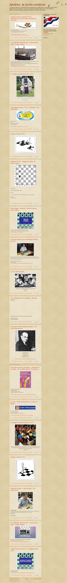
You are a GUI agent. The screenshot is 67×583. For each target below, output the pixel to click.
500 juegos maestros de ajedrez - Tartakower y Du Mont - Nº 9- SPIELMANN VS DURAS (25, 368)
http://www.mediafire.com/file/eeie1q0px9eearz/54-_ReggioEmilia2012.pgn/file (22, 572)
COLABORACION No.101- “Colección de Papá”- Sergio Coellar (24, 523)
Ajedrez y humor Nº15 (18, 134)
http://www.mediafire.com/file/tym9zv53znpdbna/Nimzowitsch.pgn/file (25, 358)
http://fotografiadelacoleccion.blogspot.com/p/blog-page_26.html (20, 541)
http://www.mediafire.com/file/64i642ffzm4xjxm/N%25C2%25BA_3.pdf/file (22, 263)
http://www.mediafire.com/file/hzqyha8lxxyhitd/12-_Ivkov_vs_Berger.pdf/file (22, 415)
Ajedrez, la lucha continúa (27, 4)
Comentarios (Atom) (17, 580)
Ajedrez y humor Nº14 (18, 457)
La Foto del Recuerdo (17, 271)
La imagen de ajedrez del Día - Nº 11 (22, 74)
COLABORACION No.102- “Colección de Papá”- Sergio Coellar (24, 43)
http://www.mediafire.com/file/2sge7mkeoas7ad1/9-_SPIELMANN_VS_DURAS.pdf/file (23, 394)
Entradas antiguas (37, 578)
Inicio (26, 578)
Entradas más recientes (14, 578)
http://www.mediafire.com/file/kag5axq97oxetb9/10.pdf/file (19, 126)
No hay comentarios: (29, 37)
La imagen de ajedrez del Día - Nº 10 (22, 422)
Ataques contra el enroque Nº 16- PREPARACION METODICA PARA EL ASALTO (23, 18)
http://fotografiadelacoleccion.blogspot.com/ (17, 65)
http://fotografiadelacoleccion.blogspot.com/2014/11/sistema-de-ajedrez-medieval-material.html (25, 66)
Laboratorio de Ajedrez (14, 318)
